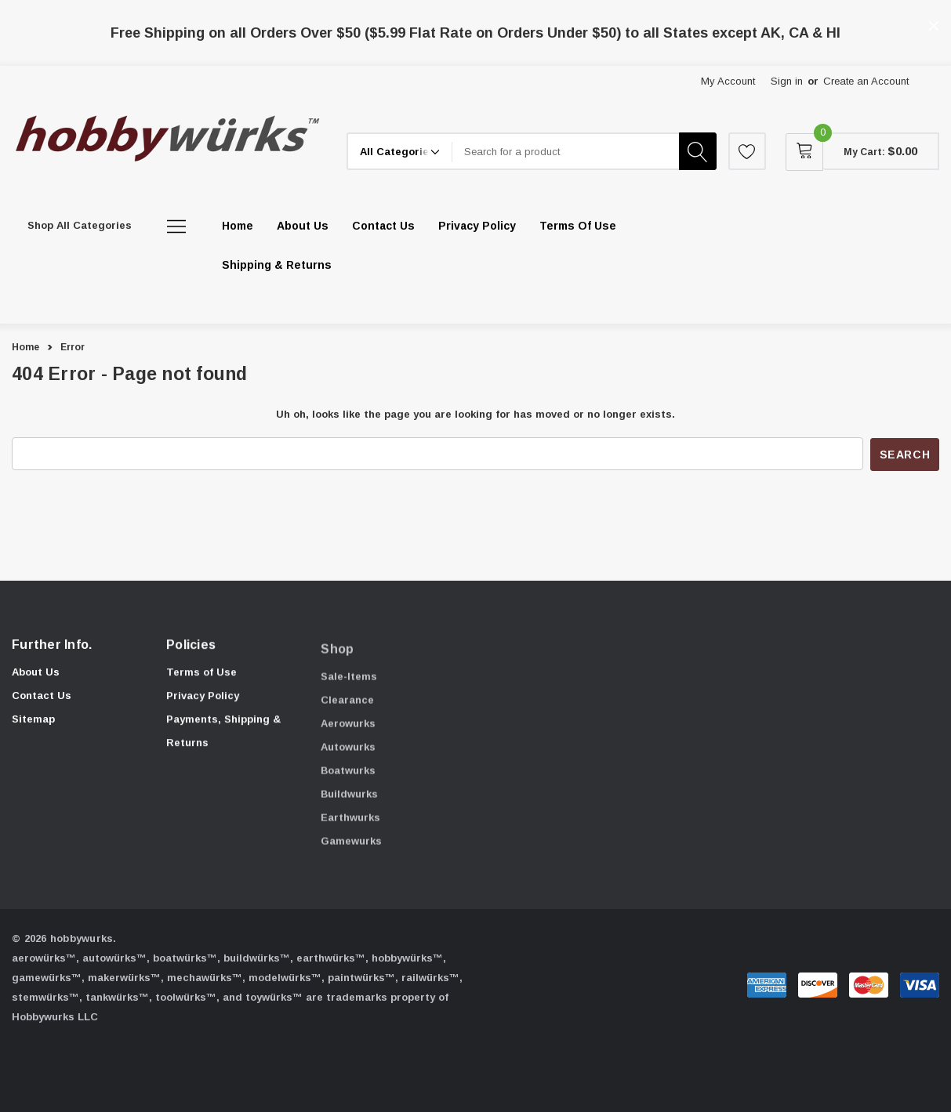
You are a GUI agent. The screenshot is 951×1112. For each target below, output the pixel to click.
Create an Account (866, 81)
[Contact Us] (383, 225)
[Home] (237, 225)
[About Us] (302, 225)
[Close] (933, 25)
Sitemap (33, 723)
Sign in (787, 81)
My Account (728, 81)
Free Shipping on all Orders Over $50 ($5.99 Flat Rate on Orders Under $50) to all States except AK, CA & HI (475, 32)
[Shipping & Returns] (276, 264)
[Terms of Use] (578, 225)
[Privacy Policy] (477, 225)
